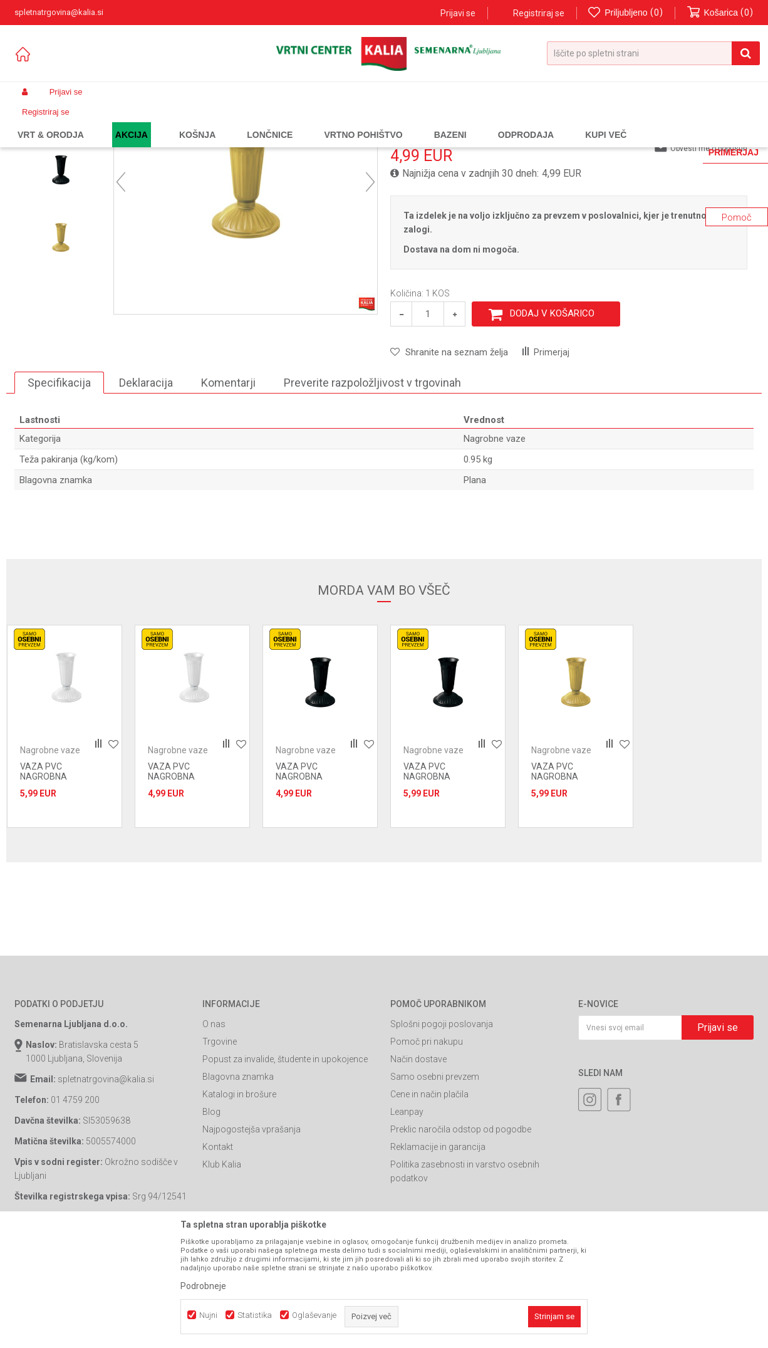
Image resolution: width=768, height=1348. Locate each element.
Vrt (167, 121)
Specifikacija (59, 489)
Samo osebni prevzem (434, 1184)
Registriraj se (538, 13)
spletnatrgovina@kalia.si (106, 1186)
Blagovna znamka (238, 1184)
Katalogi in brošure (239, 1201)
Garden (140, 121)
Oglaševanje (314, 1315)
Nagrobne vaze (271, 121)
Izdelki (107, 121)
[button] (653, 53)
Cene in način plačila (429, 1201)
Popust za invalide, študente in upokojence (285, 1166)
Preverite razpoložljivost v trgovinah (372, 489)
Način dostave (418, 1166)
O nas (214, 1131)
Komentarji (228, 489)
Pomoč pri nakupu (426, 1149)
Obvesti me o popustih (708, 255)
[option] (61, 209)
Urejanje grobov (209, 121)
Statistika (254, 1315)
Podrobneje (203, 1286)
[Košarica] (720, 13)
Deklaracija (146, 489)
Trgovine (219, 1149)
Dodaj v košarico (552, 420)
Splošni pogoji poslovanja (441, 1131)
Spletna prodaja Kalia (50, 121)
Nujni (208, 1315)
